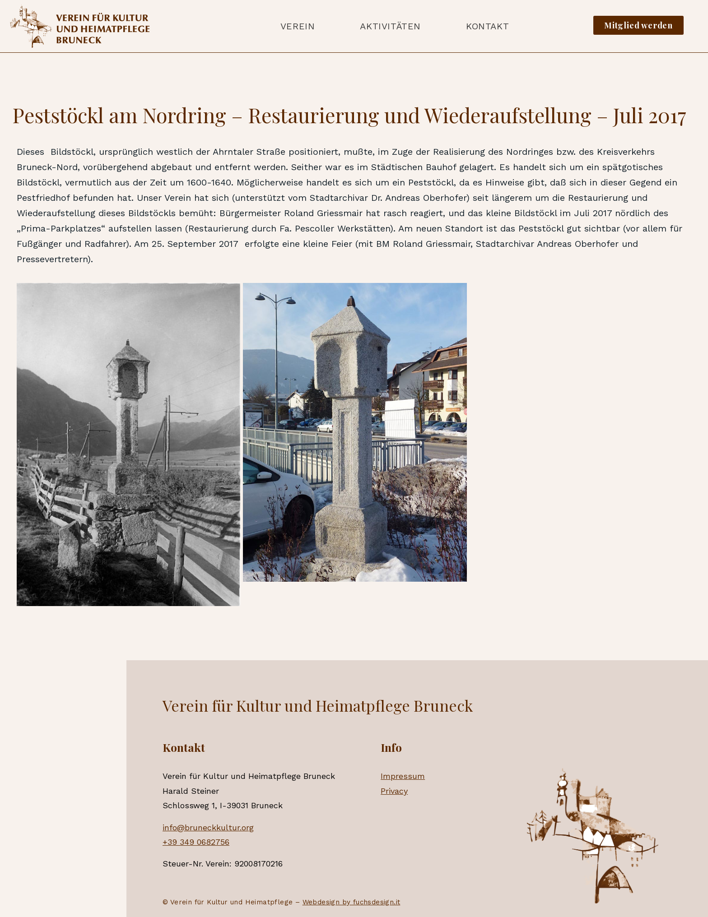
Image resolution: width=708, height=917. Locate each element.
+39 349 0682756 (196, 842)
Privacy (394, 791)
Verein (297, 26)
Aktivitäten (390, 26)
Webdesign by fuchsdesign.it (352, 902)
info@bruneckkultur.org (208, 827)
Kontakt (487, 26)
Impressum (403, 776)
